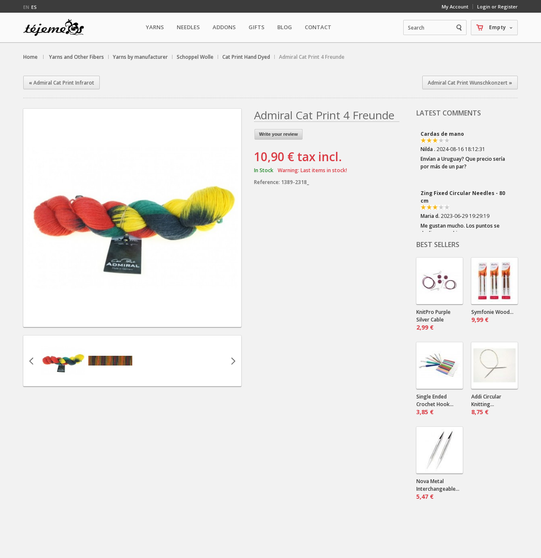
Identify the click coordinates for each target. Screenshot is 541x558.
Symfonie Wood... (492, 316)
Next (233, 361)
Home (30, 56)
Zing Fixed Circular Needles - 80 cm (463, 197)
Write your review (278, 134)
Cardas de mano (442, 133)
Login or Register (497, 6)
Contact (318, 27)
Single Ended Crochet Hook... (435, 404)
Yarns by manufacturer (140, 56)
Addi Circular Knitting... (486, 404)
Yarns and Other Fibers (76, 56)
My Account (455, 6)
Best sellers (437, 244)
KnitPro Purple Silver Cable (433, 319)
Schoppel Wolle (195, 56)
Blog (284, 27)
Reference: (267, 182)
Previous (31, 361)
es (34, 7)
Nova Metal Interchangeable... (437, 489)
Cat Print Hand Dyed (246, 56)
